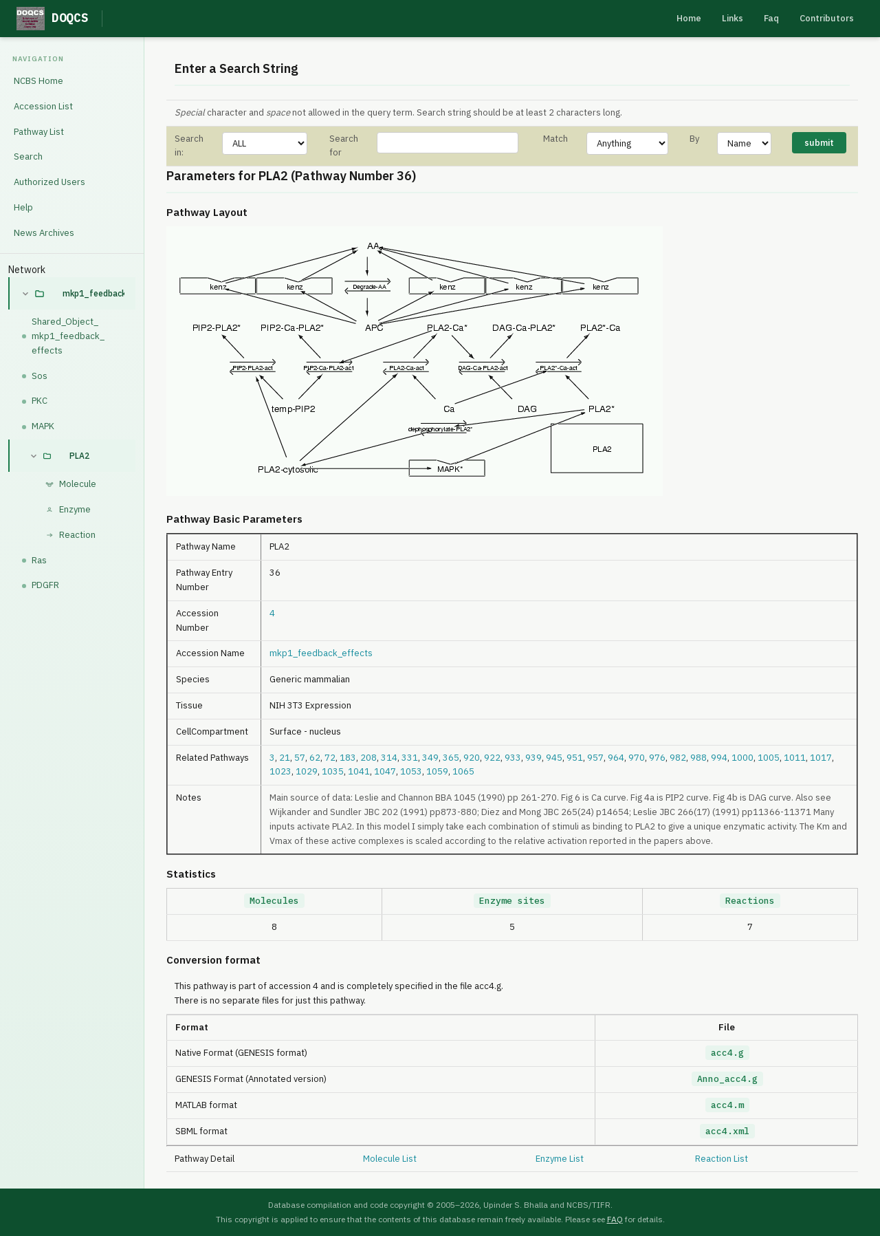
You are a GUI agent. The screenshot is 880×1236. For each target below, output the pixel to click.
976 (657, 757)
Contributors (827, 18)
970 (636, 757)
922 (492, 757)
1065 (463, 771)
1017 (821, 757)
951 (574, 757)
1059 (437, 771)
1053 (411, 771)
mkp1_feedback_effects (93, 293)
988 (698, 757)
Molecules (274, 901)
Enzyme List (560, 1158)
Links (732, 18)
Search (28, 156)
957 (595, 757)
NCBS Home (38, 81)
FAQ (615, 1219)
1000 (743, 757)
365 (451, 757)
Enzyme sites (512, 901)
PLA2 (79, 456)
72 (330, 757)
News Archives (44, 233)
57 (299, 757)
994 (719, 757)
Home (688, 18)
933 (513, 757)
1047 (385, 771)
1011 (795, 757)
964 (616, 757)
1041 (359, 771)
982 (678, 757)
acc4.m (727, 1105)
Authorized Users (49, 182)
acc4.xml (727, 1131)
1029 (307, 771)
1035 (333, 771)
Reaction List (721, 1158)
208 (368, 757)
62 (314, 757)
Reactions (750, 901)
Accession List (43, 106)
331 (410, 757)
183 (348, 757)
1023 (281, 771)
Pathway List (39, 132)
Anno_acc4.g (727, 1079)
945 (554, 757)
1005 (769, 757)
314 (389, 757)
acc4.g (727, 1053)
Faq (771, 18)
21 (284, 757)
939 (533, 757)
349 (430, 757)
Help (23, 207)
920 (471, 757)
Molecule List (390, 1158)
